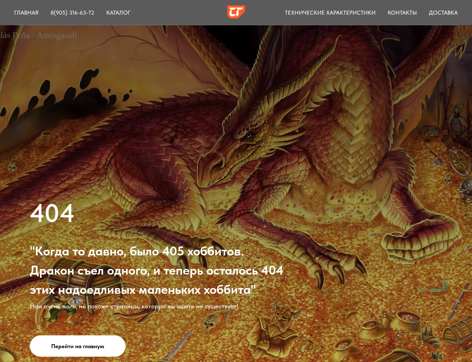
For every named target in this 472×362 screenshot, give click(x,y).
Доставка (443, 12)
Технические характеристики (330, 12)
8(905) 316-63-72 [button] (72, 12)
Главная (26, 12)
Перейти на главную (77, 346)
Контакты (402, 12)
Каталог (118, 12)
